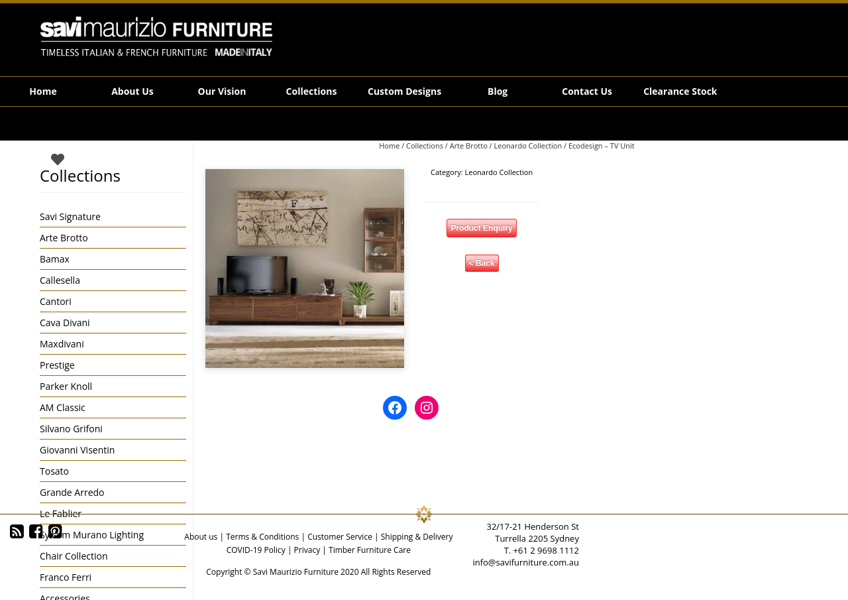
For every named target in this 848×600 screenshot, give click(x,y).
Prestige (57, 365)
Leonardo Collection (528, 145)
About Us (132, 91)
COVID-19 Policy (256, 550)
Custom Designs (404, 91)
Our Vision (222, 91)
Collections (311, 91)
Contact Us (587, 91)
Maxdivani (62, 343)
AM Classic (62, 407)
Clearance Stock (680, 91)
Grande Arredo (72, 492)
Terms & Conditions (262, 536)
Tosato (54, 471)
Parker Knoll (66, 386)
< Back (482, 263)
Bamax (55, 259)
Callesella (60, 280)
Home (42, 91)
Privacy (307, 550)
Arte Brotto (469, 145)
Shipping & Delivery (417, 536)
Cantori (56, 301)
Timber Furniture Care (370, 550)
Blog (497, 91)
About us (200, 536)
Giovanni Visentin (77, 450)
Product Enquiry (481, 228)
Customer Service (339, 536)
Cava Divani (65, 322)
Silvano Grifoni (71, 428)
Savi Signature (70, 216)
